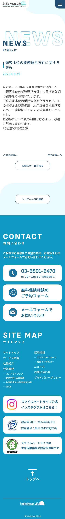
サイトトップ (11, 352)
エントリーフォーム (47, 357)
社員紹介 (8, 363)
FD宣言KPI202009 (15, 128)
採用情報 (39, 352)
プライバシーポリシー (47, 377)
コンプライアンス (14, 373)
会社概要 (8, 369)
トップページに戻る (32, 199)
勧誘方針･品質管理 (15, 377)
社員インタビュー (45, 361)
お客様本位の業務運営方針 (19, 382)
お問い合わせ (42, 372)
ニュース (39, 367)
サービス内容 (11, 358)
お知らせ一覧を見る (32, 165)
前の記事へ (10, 155)
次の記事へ (55, 155)
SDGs (8, 386)
